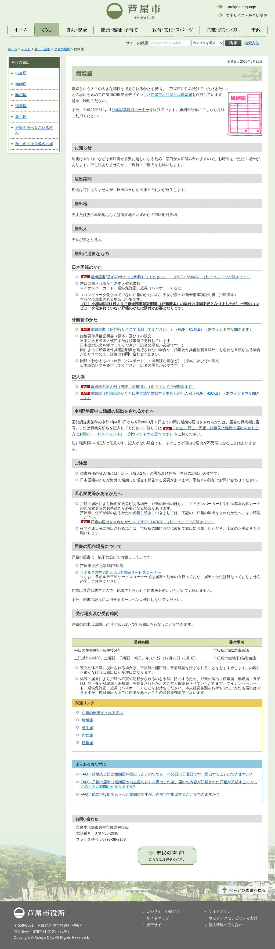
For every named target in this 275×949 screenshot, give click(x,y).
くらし (26, 49)
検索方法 (251, 43)
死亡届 (21, 116)
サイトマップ (157, 918)
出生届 (21, 73)
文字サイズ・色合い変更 (246, 15)
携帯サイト (155, 925)
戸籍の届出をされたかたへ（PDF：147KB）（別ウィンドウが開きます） (153, 522)
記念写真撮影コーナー (130, 109)
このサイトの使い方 (163, 911)
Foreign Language (241, 7)
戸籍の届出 (62, 49)
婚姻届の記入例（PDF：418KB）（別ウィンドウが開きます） (143, 386)
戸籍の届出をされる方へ (102, 712)
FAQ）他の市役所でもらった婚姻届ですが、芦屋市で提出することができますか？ (150, 794)
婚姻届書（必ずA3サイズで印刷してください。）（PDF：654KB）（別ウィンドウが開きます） (172, 329)
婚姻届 (21, 84)
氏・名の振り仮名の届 (34, 144)
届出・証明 (42, 49)
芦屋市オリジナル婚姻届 (171, 94)
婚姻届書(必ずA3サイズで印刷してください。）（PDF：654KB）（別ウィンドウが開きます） (171, 277)
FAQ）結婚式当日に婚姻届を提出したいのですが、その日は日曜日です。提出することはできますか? (166, 774)
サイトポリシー (222, 911)
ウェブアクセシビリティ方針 (233, 918)
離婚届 (21, 95)
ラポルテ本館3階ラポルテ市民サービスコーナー (120, 572)
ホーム (12, 49)
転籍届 (21, 106)
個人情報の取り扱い (226, 925)
